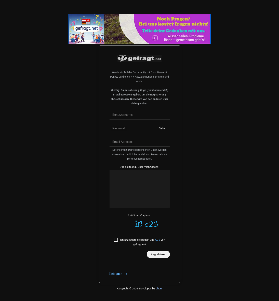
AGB (157, 239)
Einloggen (118, 274)
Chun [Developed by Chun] (159, 288)
